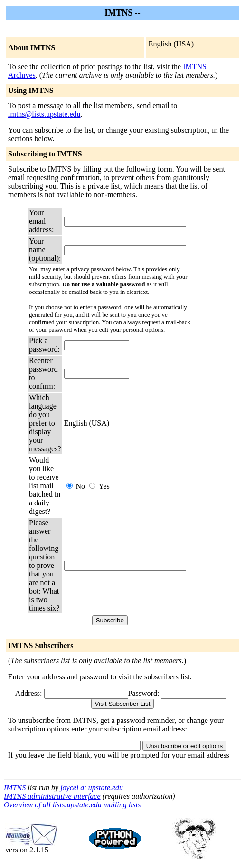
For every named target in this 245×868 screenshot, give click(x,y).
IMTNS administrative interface (52, 796)
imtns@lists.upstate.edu (44, 114)
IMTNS (15, 788)
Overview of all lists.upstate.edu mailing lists (72, 805)
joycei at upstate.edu (91, 788)
